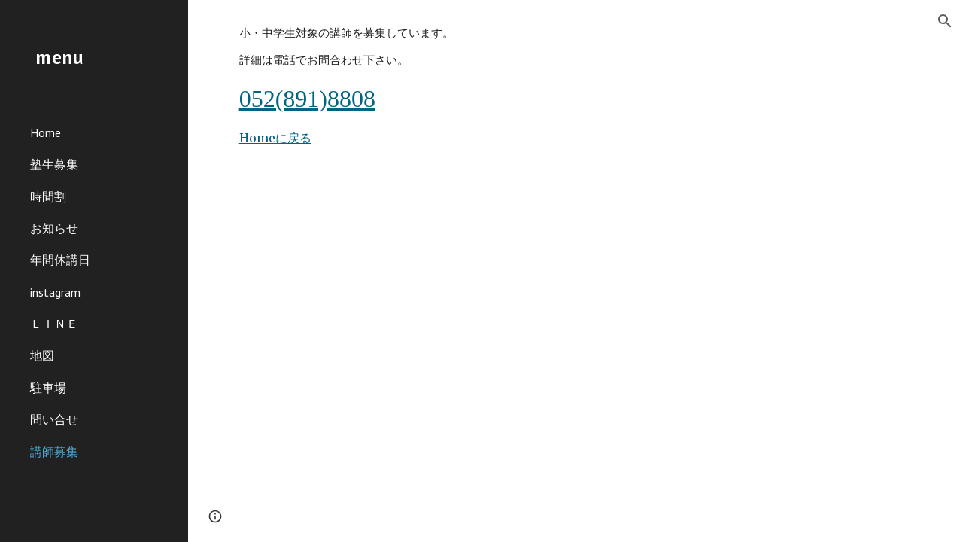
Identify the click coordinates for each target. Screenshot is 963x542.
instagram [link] (55, 292)
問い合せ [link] (54, 419)
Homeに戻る (275, 137)
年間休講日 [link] (60, 259)
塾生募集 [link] (54, 164)
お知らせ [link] (54, 228)
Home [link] (45, 132)
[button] (945, 21)
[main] (576, 86)
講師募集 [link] (54, 451)
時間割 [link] (48, 196)
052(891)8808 (307, 98)
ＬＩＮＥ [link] (54, 323)
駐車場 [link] (48, 387)
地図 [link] (42, 355)
